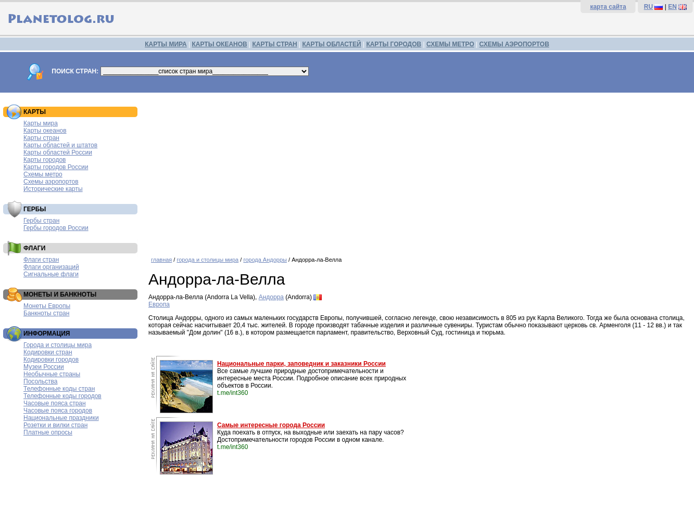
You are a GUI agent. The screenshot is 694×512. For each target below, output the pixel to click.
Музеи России (43, 366)
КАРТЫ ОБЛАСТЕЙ (331, 44)
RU (648, 6)
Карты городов (44, 159)
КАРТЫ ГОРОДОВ (393, 44)
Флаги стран (41, 259)
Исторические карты (53, 189)
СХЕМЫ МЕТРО (450, 44)
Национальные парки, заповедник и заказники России (301, 363)
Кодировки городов (51, 359)
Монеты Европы (46, 306)
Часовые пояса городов (57, 410)
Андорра (271, 297)
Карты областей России (57, 152)
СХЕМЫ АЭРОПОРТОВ (514, 44)
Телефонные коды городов (62, 396)
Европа (159, 304)
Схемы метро (42, 174)
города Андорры (265, 260)
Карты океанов (45, 130)
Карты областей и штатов (60, 145)
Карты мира (40, 123)
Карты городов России (55, 167)
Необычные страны (51, 374)
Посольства (40, 381)
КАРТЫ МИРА (165, 44)
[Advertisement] (418, 171)
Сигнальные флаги (51, 274)
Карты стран (41, 138)
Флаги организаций (51, 267)
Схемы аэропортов (51, 181)
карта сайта (608, 6)
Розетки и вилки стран (55, 425)
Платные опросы (47, 432)
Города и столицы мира (57, 345)
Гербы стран (41, 220)
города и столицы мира (207, 260)
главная (161, 260)
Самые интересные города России (271, 425)
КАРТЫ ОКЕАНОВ (219, 44)
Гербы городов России (56, 228)
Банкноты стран (46, 313)
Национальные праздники (61, 417)
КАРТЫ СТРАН (275, 44)
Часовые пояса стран (54, 403)
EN (672, 6)
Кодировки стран (47, 352)
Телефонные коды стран (59, 388)
